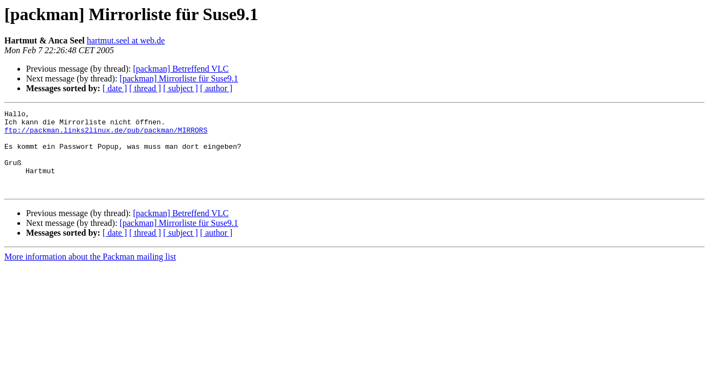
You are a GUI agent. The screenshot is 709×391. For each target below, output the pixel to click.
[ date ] (115, 88)
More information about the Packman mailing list (90, 273)
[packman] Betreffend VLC (180, 68)
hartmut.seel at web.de (126, 40)
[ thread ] (145, 88)
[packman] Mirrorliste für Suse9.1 (178, 78)
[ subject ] (180, 88)
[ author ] (216, 88)
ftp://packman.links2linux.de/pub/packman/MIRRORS (105, 135)
